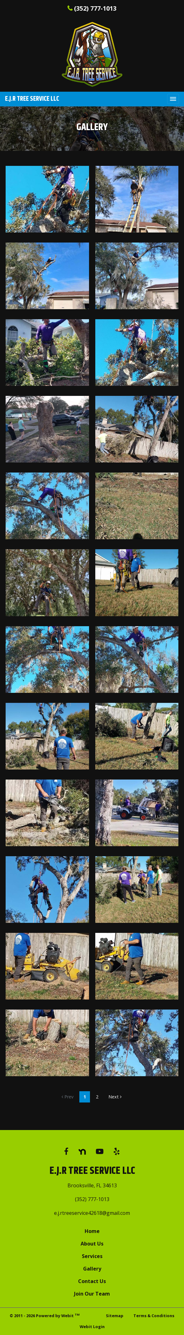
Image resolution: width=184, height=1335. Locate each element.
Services (92, 1256)
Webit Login (92, 1326)
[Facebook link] (66, 1152)
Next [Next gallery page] (115, 1097)
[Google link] (82, 1151)
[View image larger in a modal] (47, 199)
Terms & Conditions (153, 1315)
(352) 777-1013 (95, 8)
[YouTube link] (99, 1152)
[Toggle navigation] (173, 99)
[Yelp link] (116, 1152)
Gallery (92, 1268)
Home (92, 1231)
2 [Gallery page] (97, 1097)
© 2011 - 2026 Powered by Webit (45, 1315)
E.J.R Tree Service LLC (32, 99)
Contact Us (92, 1281)
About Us (92, 1243)
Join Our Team (92, 1293)
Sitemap (114, 1315)
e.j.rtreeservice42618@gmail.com (92, 1213)
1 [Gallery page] (84, 1097)
